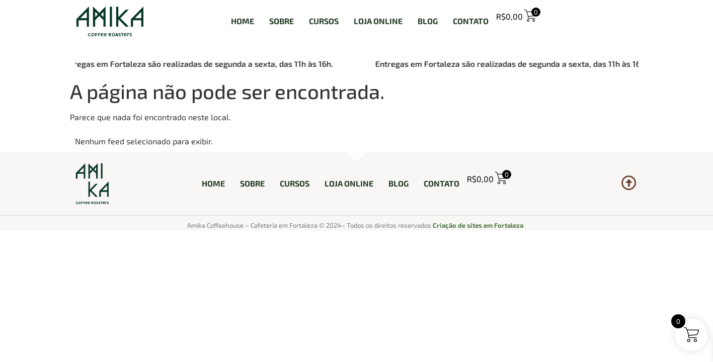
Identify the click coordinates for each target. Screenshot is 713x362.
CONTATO (471, 21)
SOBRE (281, 21)
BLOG (428, 21)
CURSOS (324, 21)
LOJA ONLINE (378, 21)
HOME (242, 21)
